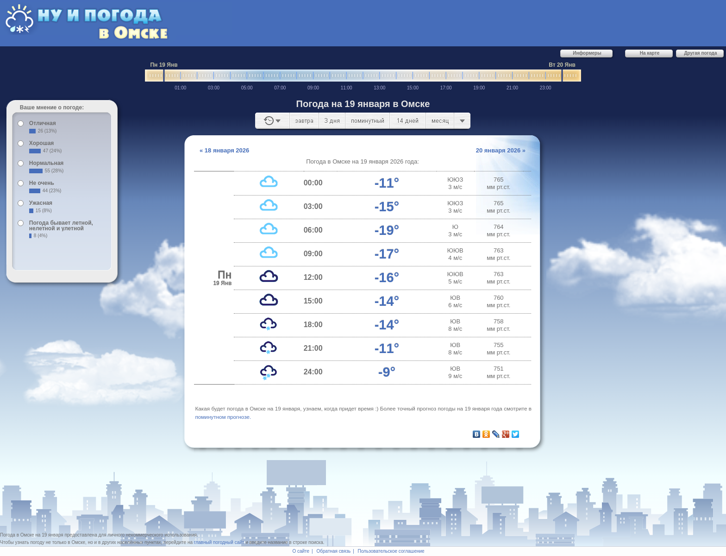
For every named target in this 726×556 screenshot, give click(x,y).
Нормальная (46, 163)
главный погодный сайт (219, 542)
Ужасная (40, 203)
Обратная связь (334, 551)
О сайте (300, 551)
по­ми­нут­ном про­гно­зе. (223, 417)
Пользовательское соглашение (391, 551)
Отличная (42, 123)
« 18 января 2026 (224, 150)
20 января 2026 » (501, 150)
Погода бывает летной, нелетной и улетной (61, 226)
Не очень (41, 183)
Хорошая (41, 143)
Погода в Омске (17, 534)
